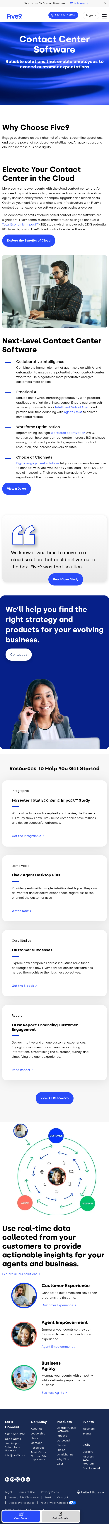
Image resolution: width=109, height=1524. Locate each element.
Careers (88, 1451)
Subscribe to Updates (13, 1449)
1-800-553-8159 (64, 15)
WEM (60, 1464)
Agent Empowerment (57, 1346)
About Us (36, 1428)
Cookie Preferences (21, 1502)
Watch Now (79, 3)
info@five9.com (15, 1455)
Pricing (61, 1450)
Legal (8, 1492)
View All (54, 1098)
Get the (28, 836)
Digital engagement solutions (37, 463)
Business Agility (53, 1392)
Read (22, 1070)
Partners (88, 1456)
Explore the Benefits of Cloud (28, 240)
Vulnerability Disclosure (23, 1497)
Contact (18, 654)
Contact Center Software (67, 1429)
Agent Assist (73, 412)
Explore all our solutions (19, 1274)
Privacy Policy (50, 1492)
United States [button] (91, 1492)
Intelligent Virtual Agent (73, 407)
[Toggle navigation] (105, 16)
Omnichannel (65, 1454)
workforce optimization (68, 433)
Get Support (13, 1443)
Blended (62, 1445)
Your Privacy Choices (54, 1502)
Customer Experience (57, 1305)
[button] (105, 3)
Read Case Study (65, 579)
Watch (21, 911)
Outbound (63, 1440)
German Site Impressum (39, 1458)
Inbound (62, 1435)
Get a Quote (13, 1439)
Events (87, 1433)
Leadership (38, 1433)
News (34, 1438)
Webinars (89, 1428)
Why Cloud (64, 1459)
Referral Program (88, 1462)
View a (16, 488)
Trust (48, 1497)
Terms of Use (26, 1492)
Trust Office (38, 1452)
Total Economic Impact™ (20, 224)
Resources (37, 1447)
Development (91, 1468)
